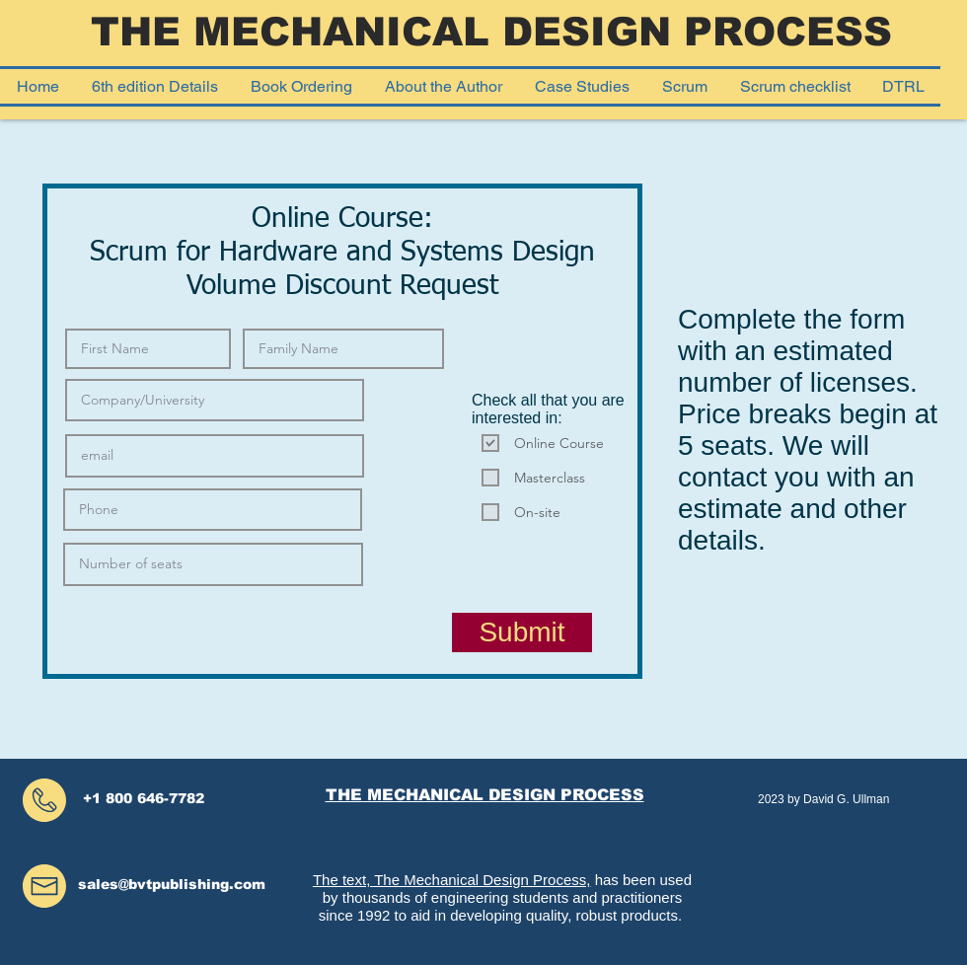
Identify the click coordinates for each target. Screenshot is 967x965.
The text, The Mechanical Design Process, (452, 879)
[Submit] (522, 632)
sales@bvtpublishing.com (171, 884)
